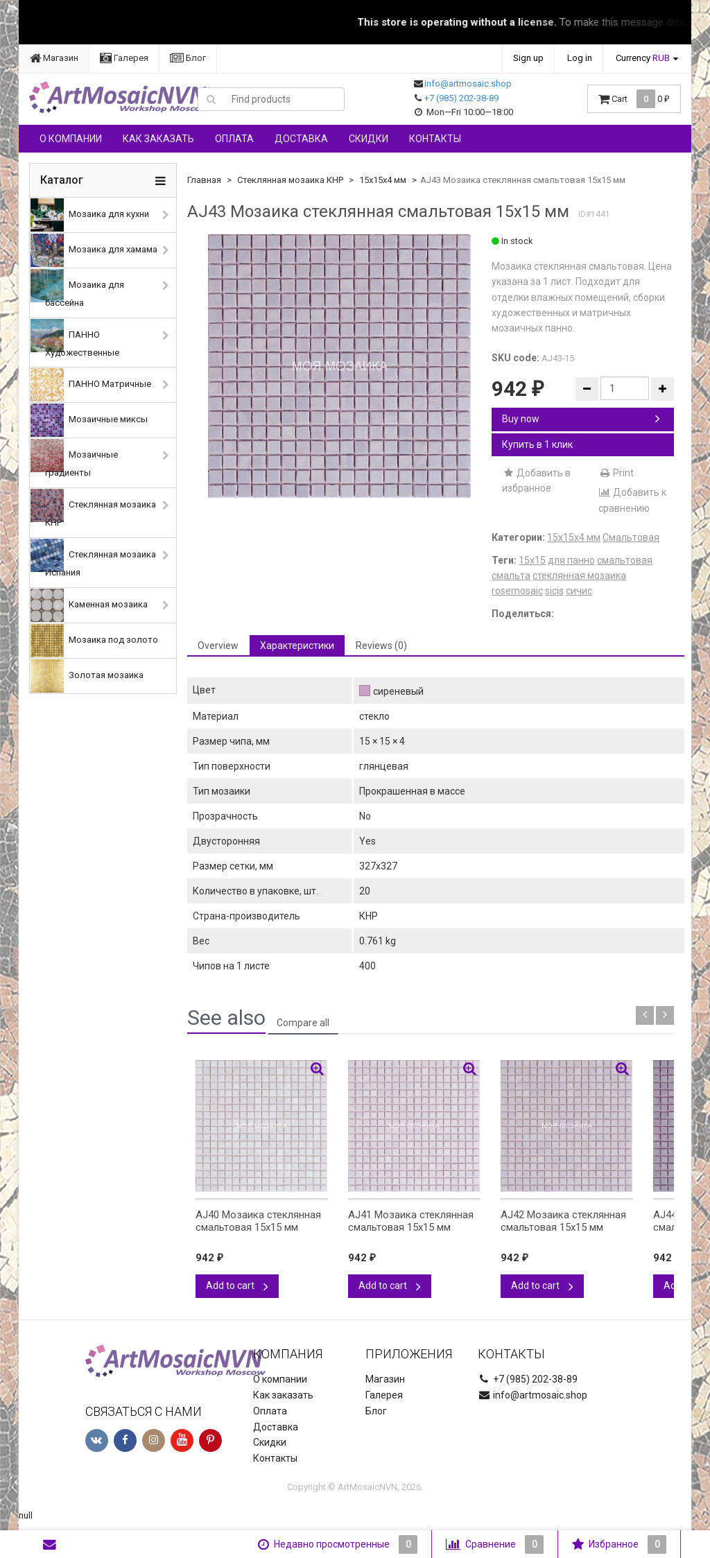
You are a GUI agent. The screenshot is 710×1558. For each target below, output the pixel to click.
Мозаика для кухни (90, 215)
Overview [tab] (218, 645)
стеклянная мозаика (579, 575)
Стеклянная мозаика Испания (93, 558)
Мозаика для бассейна (77, 288)
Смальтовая (631, 537)
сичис (579, 590)
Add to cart (237, 1285)
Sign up (528, 58)
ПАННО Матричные (91, 384)
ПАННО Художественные (75, 338)
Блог (188, 58)
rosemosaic (517, 590)
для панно (571, 560)
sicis (554, 590)
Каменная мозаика (89, 605)
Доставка (301, 138)
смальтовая (624, 560)
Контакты (435, 138)
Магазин (54, 58)
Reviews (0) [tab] (381, 645)
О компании (71, 138)
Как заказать (158, 138)
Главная (204, 180)
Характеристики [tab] (297, 645)
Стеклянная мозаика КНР (93, 508)
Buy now (581, 418)
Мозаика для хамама (94, 250)
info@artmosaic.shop (468, 83)
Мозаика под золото (94, 640)
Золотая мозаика (87, 676)
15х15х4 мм (382, 180)
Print (616, 472)
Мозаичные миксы (89, 420)
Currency (643, 58)
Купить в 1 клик (537, 444)
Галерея (124, 58)
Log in (579, 58)
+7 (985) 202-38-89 (461, 98)
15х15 (532, 560)
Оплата (234, 138)
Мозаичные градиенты (74, 458)
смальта (511, 575)
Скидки (368, 138)
